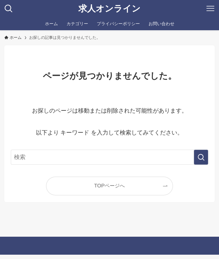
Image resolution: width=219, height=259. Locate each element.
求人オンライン (109, 8)
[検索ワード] (109, 157)
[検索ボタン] (8, 8)
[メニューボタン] (210, 8)
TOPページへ (109, 185)
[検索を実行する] (201, 157)
